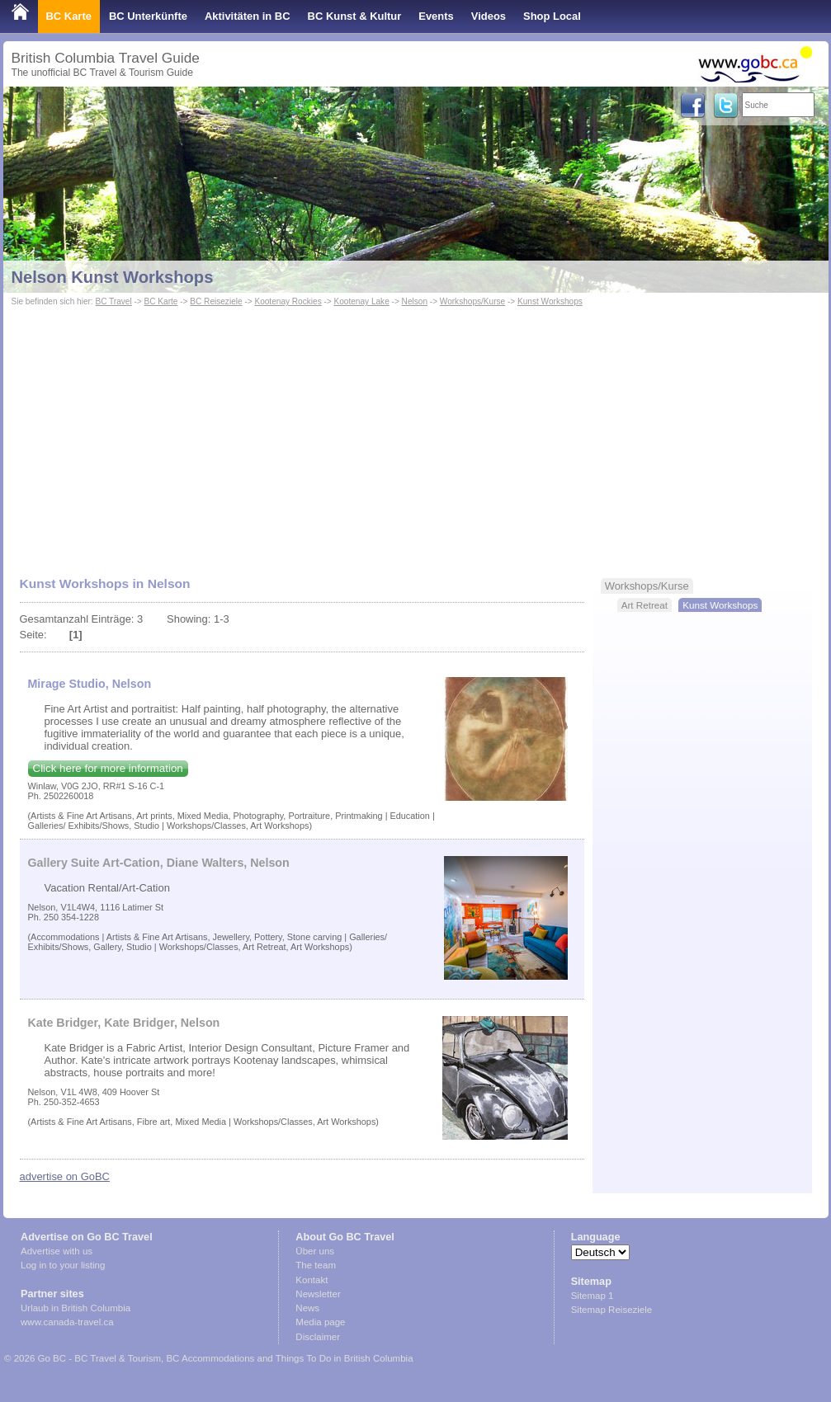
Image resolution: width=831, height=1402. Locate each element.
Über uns (314, 1251)
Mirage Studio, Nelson (90, 683)
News (307, 1308)
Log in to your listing (63, 1265)
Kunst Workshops (550, 301)
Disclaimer (317, 1337)
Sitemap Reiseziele (612, 1310)
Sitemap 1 (592, 1296)
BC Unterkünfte (148, 16)
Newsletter (317, 1294)
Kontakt (311, 1280)
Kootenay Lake (362, 301)
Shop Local (552, 16)
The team (315, 1265)
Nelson (414, 301)
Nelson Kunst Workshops (113, 277)
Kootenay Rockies (287, 301)
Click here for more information (108, 768)
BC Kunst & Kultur (355, 16)
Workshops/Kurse (472, 301)
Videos (488, 16)
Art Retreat (644, 605)
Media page (320, 1322)
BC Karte (69, 16)
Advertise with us (56, 1251)
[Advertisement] (416, 433)
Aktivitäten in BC (247, 16)
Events (435, 16)
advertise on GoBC (65, 1176)
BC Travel (113, 301)
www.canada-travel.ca (67, 1322)
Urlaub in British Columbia (75, 1308)
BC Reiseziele (216, 301)
